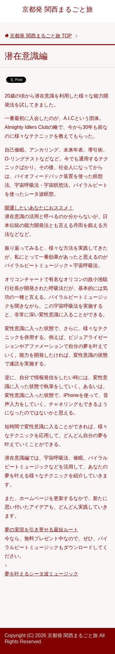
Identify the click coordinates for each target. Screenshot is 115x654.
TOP (41, 35)
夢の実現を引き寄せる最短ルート (41, 529)
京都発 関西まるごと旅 (57, 9)
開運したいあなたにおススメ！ (39, 207)
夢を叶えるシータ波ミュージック (41, 573)
